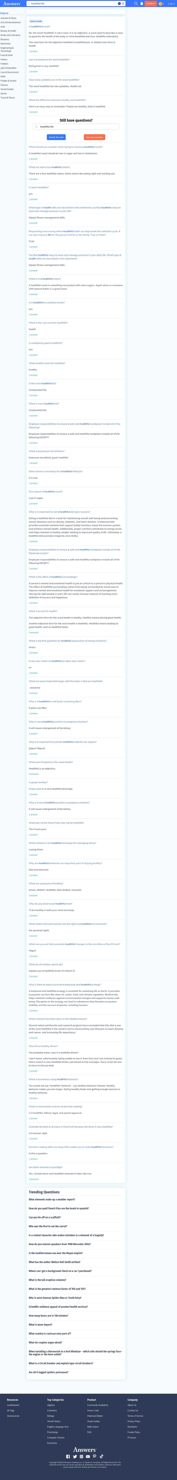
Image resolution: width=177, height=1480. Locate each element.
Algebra (51, 1405)
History (4, 59)
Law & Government (10, 72)
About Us (132, 1405)
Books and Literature (10, 35)
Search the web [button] (56, 137)
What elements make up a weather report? (52, 1199)
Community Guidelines (97, 1405)
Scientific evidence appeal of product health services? (58, 1306)
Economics (52, 1443)
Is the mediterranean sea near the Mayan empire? (56, 1253)
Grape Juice (35, 788)
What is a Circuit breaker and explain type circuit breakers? (61, 1363)
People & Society (8, 80)
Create (150, 3)
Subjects (4, 13)
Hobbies (4, 63)
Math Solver (93, 1426)
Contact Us (133, 1410)
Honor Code (93, 1410)
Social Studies (7, 89)
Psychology (52, 1432)
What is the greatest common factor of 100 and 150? (57, 1289)
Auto (3, 26)
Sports (4, 93)
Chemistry (52, 1410)
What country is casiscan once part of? (50, 1333)
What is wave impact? (40, 1324)
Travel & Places (8, 97)
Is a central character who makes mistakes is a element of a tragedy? (66, 1235)
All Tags (10, 1410)
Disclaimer (132, 1426)
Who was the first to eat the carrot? (48, 1226)
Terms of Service (135, 1416)
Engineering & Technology (7, 49)
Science (4, 85)
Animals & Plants (8, 18)
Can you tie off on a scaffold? (45, 1217)
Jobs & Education (8, 68)
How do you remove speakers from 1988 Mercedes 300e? (60, 1244)
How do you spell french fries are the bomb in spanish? (59, 1208)
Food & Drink (7, 55)
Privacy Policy (134, 1421)
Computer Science (56, 1437)
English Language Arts (57, 1426)
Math (3, 76)
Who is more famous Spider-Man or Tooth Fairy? (55, 1297)
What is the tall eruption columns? (47, 1280)
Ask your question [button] (94, 137)
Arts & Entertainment (11, 22)
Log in (171, 3)
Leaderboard (13, 1405)
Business (5, 39)
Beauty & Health (8, 31)
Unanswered (13, 1416)
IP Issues (132, 1437)
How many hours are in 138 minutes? (48, 1315)
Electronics (6, 43)
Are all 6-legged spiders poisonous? (48, 1372)
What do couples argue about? (45, 1342)
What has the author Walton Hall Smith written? (54, 1262)
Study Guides (93, 1421)
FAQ (89, 1432)
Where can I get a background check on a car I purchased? (60, 1271)
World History (53, 1421)
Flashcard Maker (95, 1416)
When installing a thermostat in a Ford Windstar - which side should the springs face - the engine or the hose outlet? (75, 1353)
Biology (50, 1416)
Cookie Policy (134, 1432)
